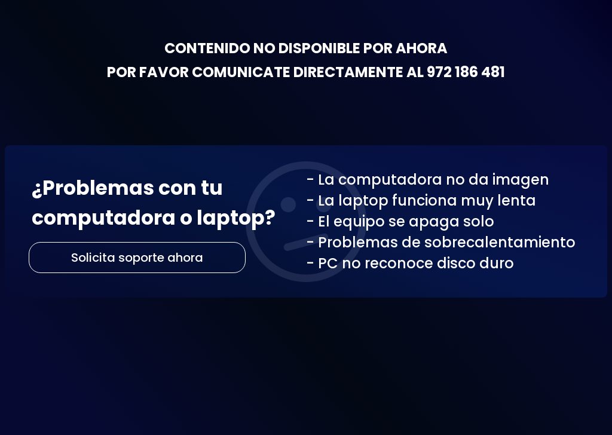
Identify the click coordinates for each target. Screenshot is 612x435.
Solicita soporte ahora (137, 257)
